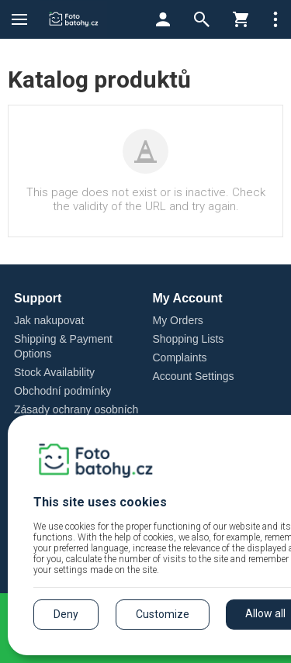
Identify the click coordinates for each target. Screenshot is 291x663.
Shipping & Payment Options (63, 346)
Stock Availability (54, 372)
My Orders (178, 320)
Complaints (180, 357)
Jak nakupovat (49, 320)
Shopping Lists (188, 339)
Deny (66, 614)
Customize (162, 614)
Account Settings (193, 376)
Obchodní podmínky (62, 391)
